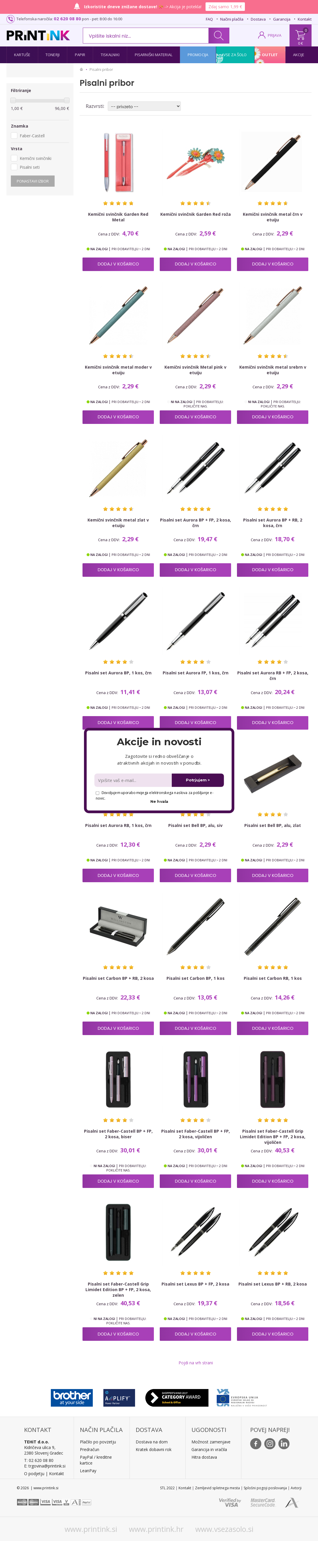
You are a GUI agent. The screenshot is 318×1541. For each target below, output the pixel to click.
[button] (159, 741)
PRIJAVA (274, 35)
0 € (300, 43)
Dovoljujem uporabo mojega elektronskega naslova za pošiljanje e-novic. (154, 795)
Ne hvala (159, 801)
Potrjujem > (198, 780)
